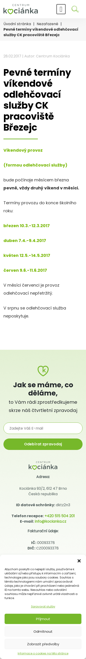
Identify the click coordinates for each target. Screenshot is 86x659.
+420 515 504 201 (59, 516)
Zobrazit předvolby (43, 644)
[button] (79, 560)
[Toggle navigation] (61, 9)
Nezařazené (47, 24)
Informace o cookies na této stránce (43, 653)
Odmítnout (43, 631)
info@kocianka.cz (50, 521)
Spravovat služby (43, 606)
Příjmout (43, 618)
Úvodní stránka (17, 24)
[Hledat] (75, 9)
